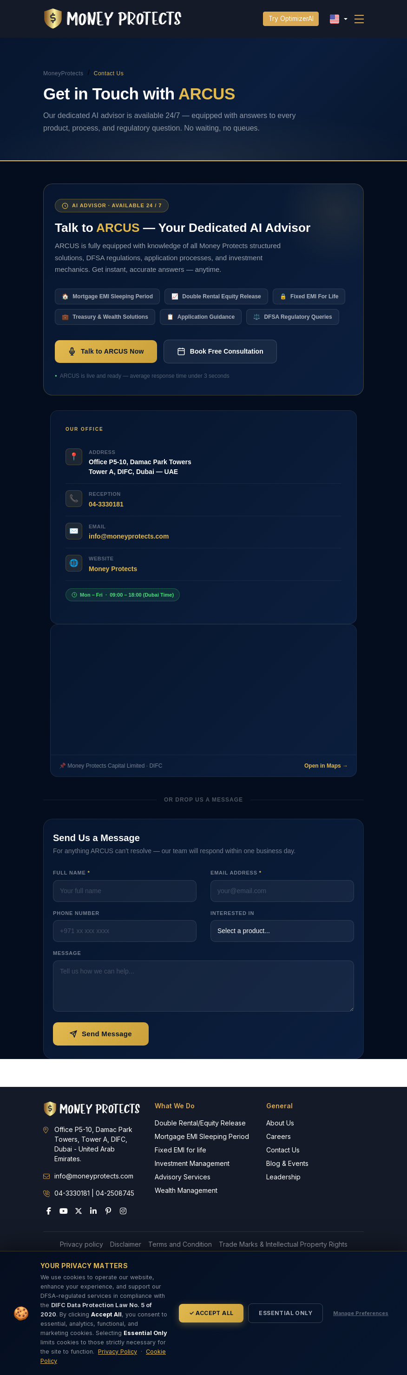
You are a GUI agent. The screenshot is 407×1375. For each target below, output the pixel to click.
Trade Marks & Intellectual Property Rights (283, 1244)
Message (67, 953)
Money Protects (113, 568)
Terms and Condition (180, 1244)
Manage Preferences (360, 1313)
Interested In (232, 913)
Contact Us (283, 1150)
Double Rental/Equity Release (200, 1123)
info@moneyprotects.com (129, 536)
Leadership (283, 1177)
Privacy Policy (117, 1351)
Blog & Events (287, 1163)
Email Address (236, 872)
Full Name (71, 872)
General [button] (279, 1106)
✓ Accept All (211, 1312)
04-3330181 (106, 504)
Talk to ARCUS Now (106, 351)
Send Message (101, 1034)
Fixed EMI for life (180, 1150)
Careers (278, 1136)
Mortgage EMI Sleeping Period (202, 1136)
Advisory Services (182, 1177)
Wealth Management (186, 1190)
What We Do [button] (175, 1106)
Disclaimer (125, 1244)
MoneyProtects (63, 73)
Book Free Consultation (220, 351)
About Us (280, 1123)
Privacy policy (81, 1244)
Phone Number (76, 913)
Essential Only (285, 1312)
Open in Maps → (326, 766)
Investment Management (192, 1163)
